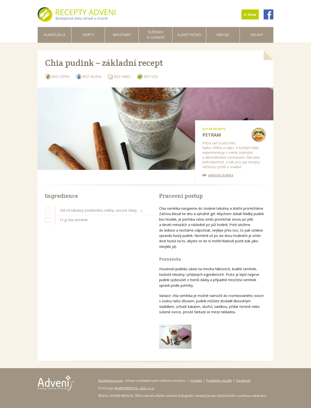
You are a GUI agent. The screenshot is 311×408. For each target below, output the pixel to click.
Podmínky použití (219, 380)
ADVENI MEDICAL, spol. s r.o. (134, 388)
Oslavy (256, 34)
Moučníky (122, 34)
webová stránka (220, 175)
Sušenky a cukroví (155, 35)
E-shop (250, 14)
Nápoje (222, 34)
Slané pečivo (189, 34)
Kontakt (196, 380)
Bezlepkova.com (110, 380)
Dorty (88, 34)
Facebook (243, 380)
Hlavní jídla (54, 34)
